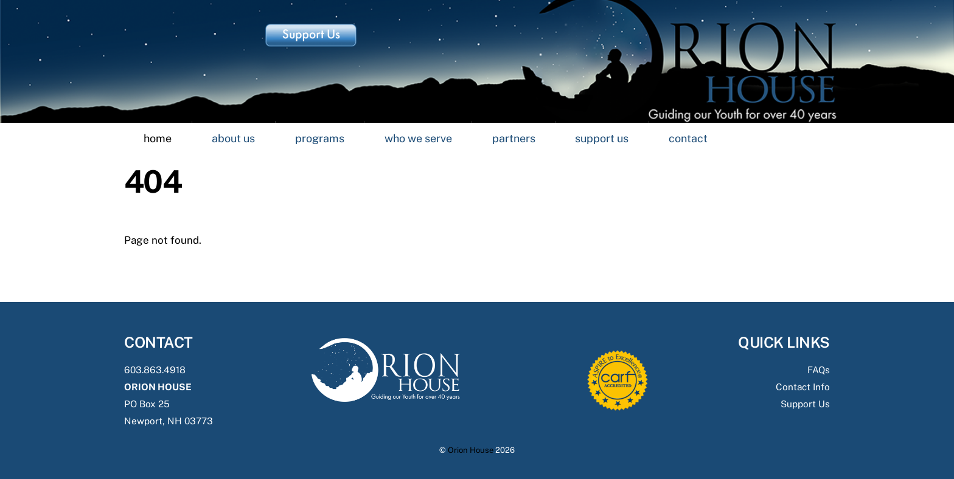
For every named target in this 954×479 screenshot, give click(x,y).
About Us (233, 138)
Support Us (601, 138)
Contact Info (803, 386)
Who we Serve (418, 138)
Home (158, 138)
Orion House (470, 450)
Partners (513, 138)
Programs (319, 138)
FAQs (818, 369)
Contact (688, 138)
